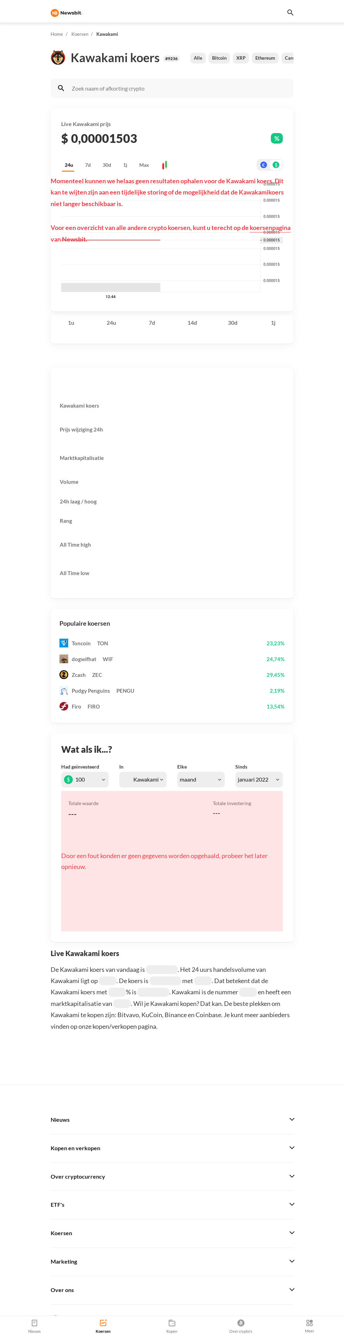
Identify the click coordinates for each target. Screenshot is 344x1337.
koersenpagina (270, 227)
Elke (182, 767)
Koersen (79, 34)
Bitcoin (219, 58)
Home (57, 34)
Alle (198, 58)
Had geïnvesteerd (80, 767)
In (121, 767)
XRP (241, 58)
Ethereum (265, 58)
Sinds (241, 767)
